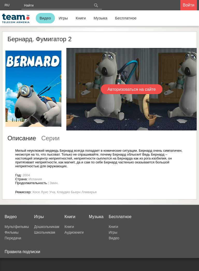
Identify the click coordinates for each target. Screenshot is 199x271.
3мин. (54, 183)
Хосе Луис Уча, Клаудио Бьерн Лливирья (64, 192)
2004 (26, 175)
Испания (35, 179)
